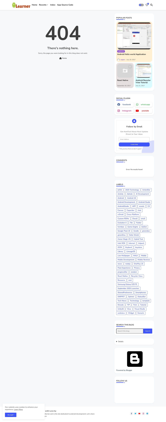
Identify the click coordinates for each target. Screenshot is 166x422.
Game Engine (133, 227)
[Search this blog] (129, 331)
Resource (121, 280)
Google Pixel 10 (124, 231)
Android (121, 198)
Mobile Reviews (144, 259)
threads (121, 305)
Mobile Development (126, 259)
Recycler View (137, 276)
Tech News (122, 301)
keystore (138, 247)
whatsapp (145, 104)
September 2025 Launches (128, 288)
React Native (122, 80)
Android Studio (144, 202)
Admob (129, 194)
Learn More (18, 409)
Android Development (126, 202)
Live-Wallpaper (124, 255)
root (130, 280)
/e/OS (120, 190)
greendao (146, 231)
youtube (145, 110)
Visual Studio (139, 309)
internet (132, 243)
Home (34, 4)
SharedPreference (125, 292)
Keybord (128, 247)
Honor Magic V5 (124, 239)
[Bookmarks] (147, 5)
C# (149, 206)
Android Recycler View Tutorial (143, 81)
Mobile (143, 255)
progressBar (122, 272)
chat (139, 210)
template (146, 301)
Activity (120, 194)
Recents (42, 4)
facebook (127, 104)
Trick (135, 305)
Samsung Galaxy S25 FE (127, 284)
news (120, 264)
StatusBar (142, 296)
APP (134, 206)
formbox (121, 227)
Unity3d (121, 309)
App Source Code (65, 4)
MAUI (135, 255)
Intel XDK (121, 243)
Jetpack (141, 243)
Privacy (137, 268)
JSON (120, 247)
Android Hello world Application (131, 54)
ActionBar (146, 190)
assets (141, 206)
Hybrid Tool (138, 239)
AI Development (142, 194)
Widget (131, 313)
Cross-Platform (133, 214)
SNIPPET (121, 296)
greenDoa (122, 235)
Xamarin (140, 313)
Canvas (120, 210)
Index (52, 4)
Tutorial (143, 305)
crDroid (120, 214)
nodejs (127, 264)
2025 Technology (132, 190)
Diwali (134, 218)
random (134, 272)
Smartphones (140, 292)
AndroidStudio (123, 206)
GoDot (144, 227)
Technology (134, 301)
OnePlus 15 (138, 264)
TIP (128, 305)
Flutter (138, 223)
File (131, 223)
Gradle (136, 231)
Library (120, 251)
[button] (141, 5)
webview (121, 313)
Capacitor (130, 210)
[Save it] (147, 26)
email (143, 218)
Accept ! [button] (10, 415)
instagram (126, 110)
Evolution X (122, 223)
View (129, 309)
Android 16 (131, 198)
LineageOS (130, 251)
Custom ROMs (123, 218)
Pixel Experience (124, 268)
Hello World (134, 235)
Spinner (131, 296)
